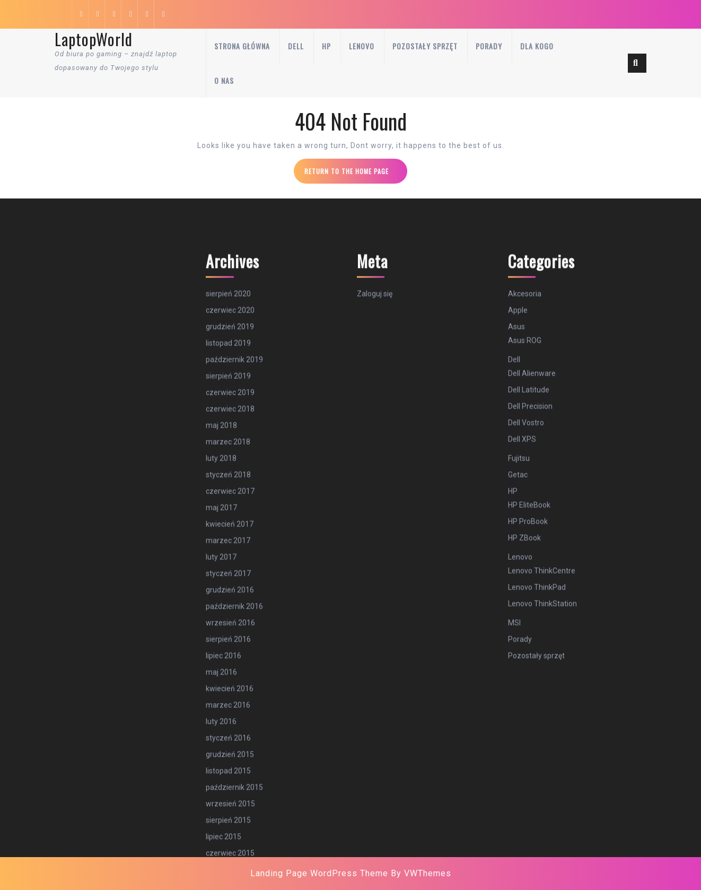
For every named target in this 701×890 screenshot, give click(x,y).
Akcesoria (524, 512)
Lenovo (361, 45)
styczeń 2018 (228, 693)
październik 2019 (234, 578)
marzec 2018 (228, 660)
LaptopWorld (94, 39)
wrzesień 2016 (230, 841)
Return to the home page (355, 175)
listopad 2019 (228, 561)
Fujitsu (519, 676)
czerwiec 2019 (230, 611)
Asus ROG (524, 559)
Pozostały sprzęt (425, 45)
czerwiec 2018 (230, 627)
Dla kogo (537, 45)
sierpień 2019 (228, 594)
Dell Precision (530, 624)
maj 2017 (221, 726)
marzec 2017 (228, 759)
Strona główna (242, 45)
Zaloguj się (374, 512)
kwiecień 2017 (229, 742)
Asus (516, 545)
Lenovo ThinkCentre (541, 789)
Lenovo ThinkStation (542, 822)
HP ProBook (528, 740)
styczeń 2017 (228, 792)
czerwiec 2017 (230, 709)
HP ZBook (524, 756)
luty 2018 (221, 676)
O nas (224, 80)
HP (326, 45)
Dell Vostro (526, 641)
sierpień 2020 (228, 512)
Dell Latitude (528, 608)
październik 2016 (234, 824)
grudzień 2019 (230, 545)
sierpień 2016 (228, 857)
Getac (518, 693)
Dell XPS (522, 657)
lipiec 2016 (223, 874)
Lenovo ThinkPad (537, 805)
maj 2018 (221, 644)
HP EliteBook (529, 723)
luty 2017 (221, 775)
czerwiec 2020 (230, 528)
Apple (518, 528)
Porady (489, 45)
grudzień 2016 (230, 808)
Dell (296, 45)
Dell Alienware (532, 591)
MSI (514, 841)
